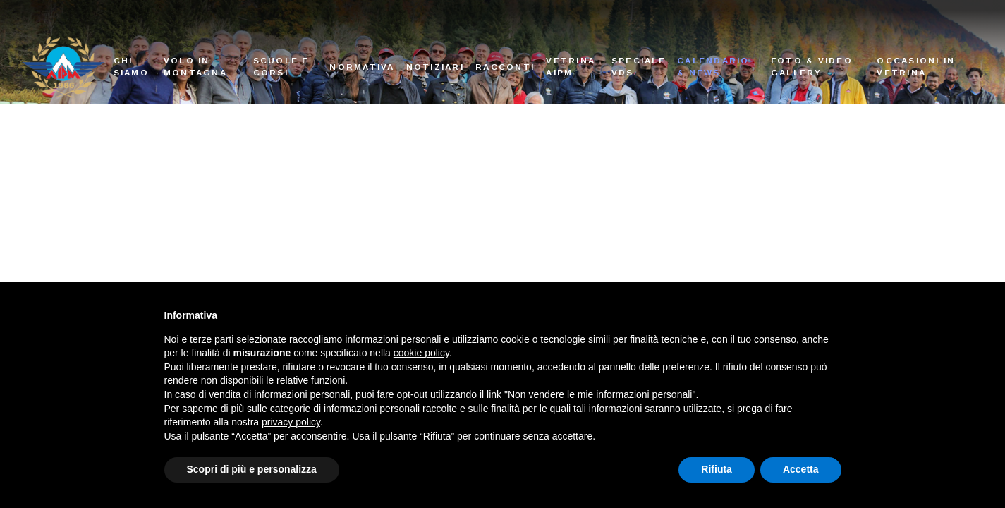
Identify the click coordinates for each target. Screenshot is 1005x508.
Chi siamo (131, 67)
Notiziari (435, 66)
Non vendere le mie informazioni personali (600, 394)
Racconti (505, 66)
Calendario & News (713, 67)
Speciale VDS (638, 67)
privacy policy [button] (291, 422)
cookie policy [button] (421, 352)
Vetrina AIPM (570, 67)
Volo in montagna (195, 67)
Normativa (361, 66)
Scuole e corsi (281, 67)
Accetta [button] (801, 469)
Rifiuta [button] (716, 469)
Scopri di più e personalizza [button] (252, 469)
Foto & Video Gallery (812, 67)
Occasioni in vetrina (916, 67)
